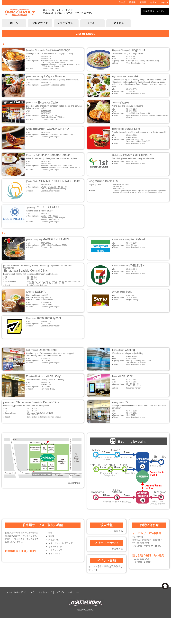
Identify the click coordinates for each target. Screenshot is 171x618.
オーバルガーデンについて (20, 592)
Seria (122, 291)
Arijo (126, 76)
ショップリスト (66, 23)
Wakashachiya (48, 50)
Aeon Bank (122, 376)
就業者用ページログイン (155, 11)
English (164, 2)
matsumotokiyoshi (43, 318)
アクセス (118, 23)
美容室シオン (54, 540)
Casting (123, 350)
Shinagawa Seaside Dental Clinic (31, 402)
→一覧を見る (116, 531)
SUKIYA (35, 291)
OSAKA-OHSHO (47, 128)
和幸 (50, 533)
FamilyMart (128, 239)
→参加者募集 (116, 548)
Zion (121, 402)
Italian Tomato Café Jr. (48, 155)
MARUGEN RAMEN (47, 239)
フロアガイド (40, 23)
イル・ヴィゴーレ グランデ (60, 543)
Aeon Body (43, 376)
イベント (92, 23)
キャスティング (55, 546)
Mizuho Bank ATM (103, 181)
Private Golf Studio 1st (132, 155)
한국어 (153, 2)
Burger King (126, 128)
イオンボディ (54, 553)
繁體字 (143, 2)
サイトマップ (45, 592)
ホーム (14, 23)
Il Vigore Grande (45, 76)
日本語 (122, 2)
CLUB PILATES (42, 207)
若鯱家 (51, 536)
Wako (120, 102)
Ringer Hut (128, 50)
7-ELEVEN (128, 265)
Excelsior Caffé (42, 102)
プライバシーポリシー (67, 592)
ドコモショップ (55, 550)
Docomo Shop (41, 350)
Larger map (74, 483)
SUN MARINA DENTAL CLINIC (53, 181)
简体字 (132, 2)
